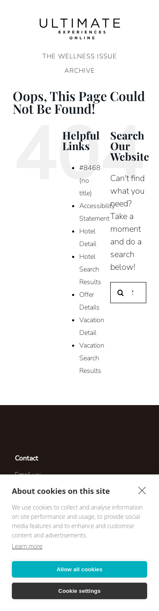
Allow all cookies (79, 569)
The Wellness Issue (79, 56)
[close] (142, 490)
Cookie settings (80, 591)
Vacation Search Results (91, 358)
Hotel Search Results (90, 269)
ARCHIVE (79, 70)
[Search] (120, 292)
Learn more (27, 546)
